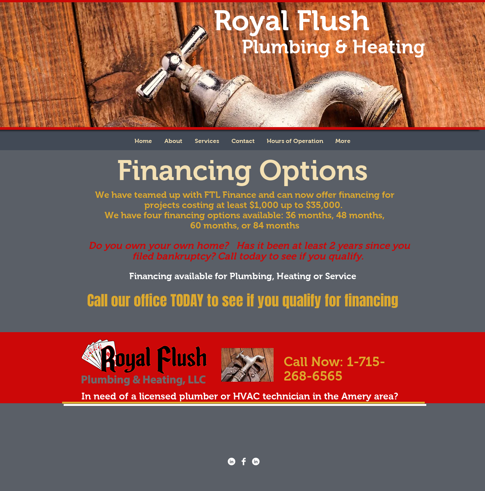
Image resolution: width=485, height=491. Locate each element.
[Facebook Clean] (243, 461)
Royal (251, 20)
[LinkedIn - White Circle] (231, 461)
